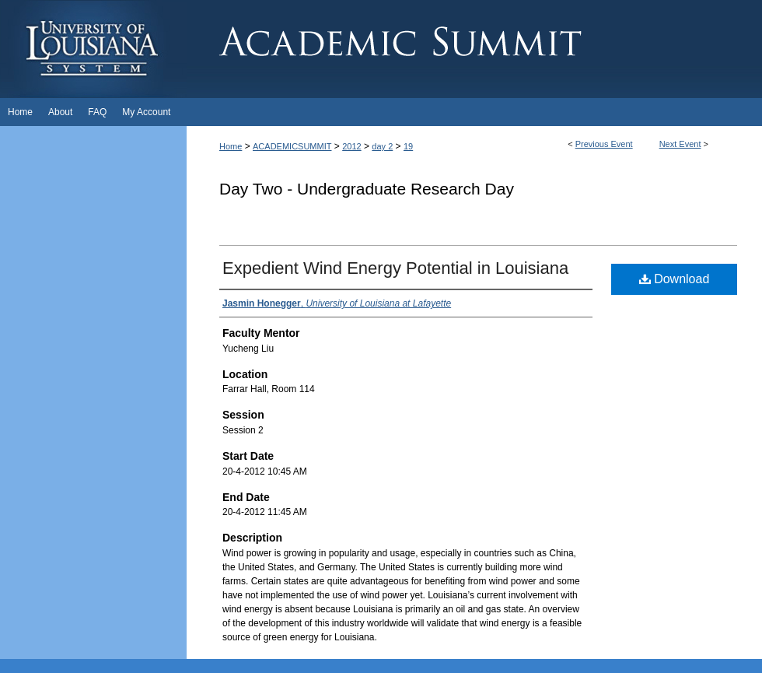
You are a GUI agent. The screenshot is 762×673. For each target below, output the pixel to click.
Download (674, 279)
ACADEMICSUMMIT (292, 146)
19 (408, 146)
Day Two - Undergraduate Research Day (366, 189)
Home (230, 146)
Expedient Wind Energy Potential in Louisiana (395, 268)
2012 (351, 146)
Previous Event (604, 144)
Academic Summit (474, 49)
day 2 (382, 146)
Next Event (680, 144)
